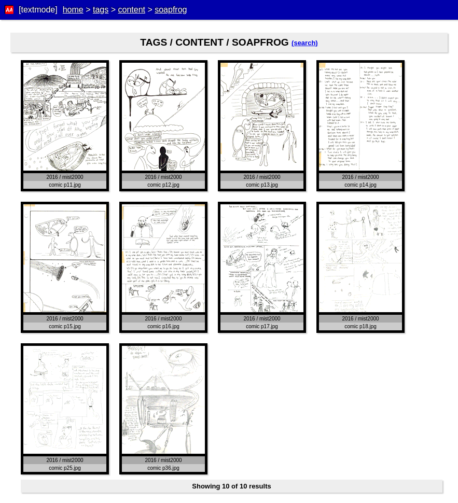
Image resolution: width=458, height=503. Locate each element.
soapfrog (171, 9)
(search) (305, 43)
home (73, 9)
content (131, 9)
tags (100, 9)
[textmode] (38, 9)
